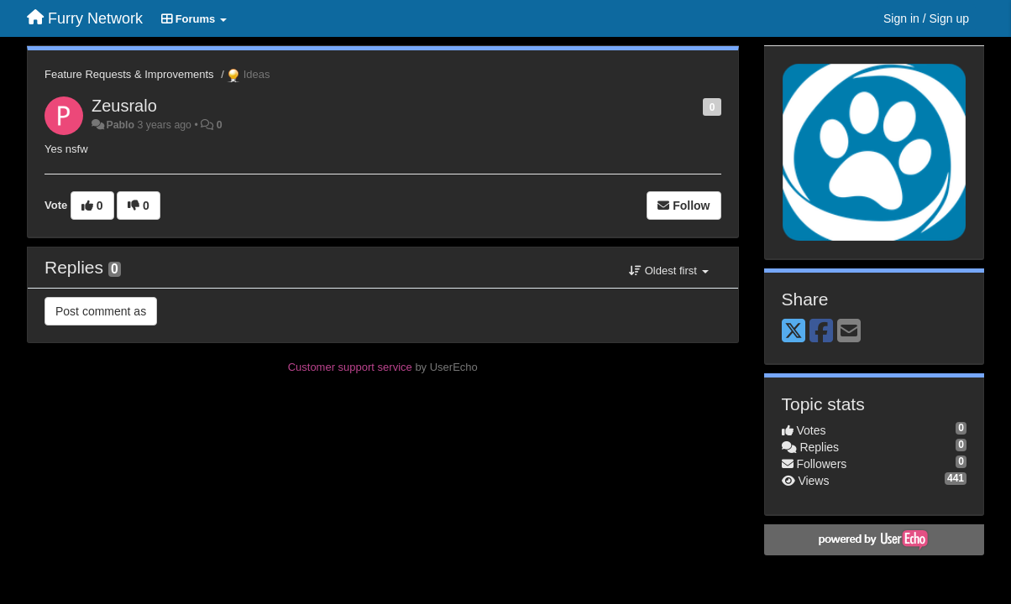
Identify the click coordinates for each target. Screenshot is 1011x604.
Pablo (120, 125)
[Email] (849, 331)
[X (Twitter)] (793, 331)
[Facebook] (821, 331)
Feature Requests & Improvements (129, 74)
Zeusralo (124, 105)
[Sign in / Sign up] (926, 18)
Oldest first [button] (668, 270)
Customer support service (350, 367)
